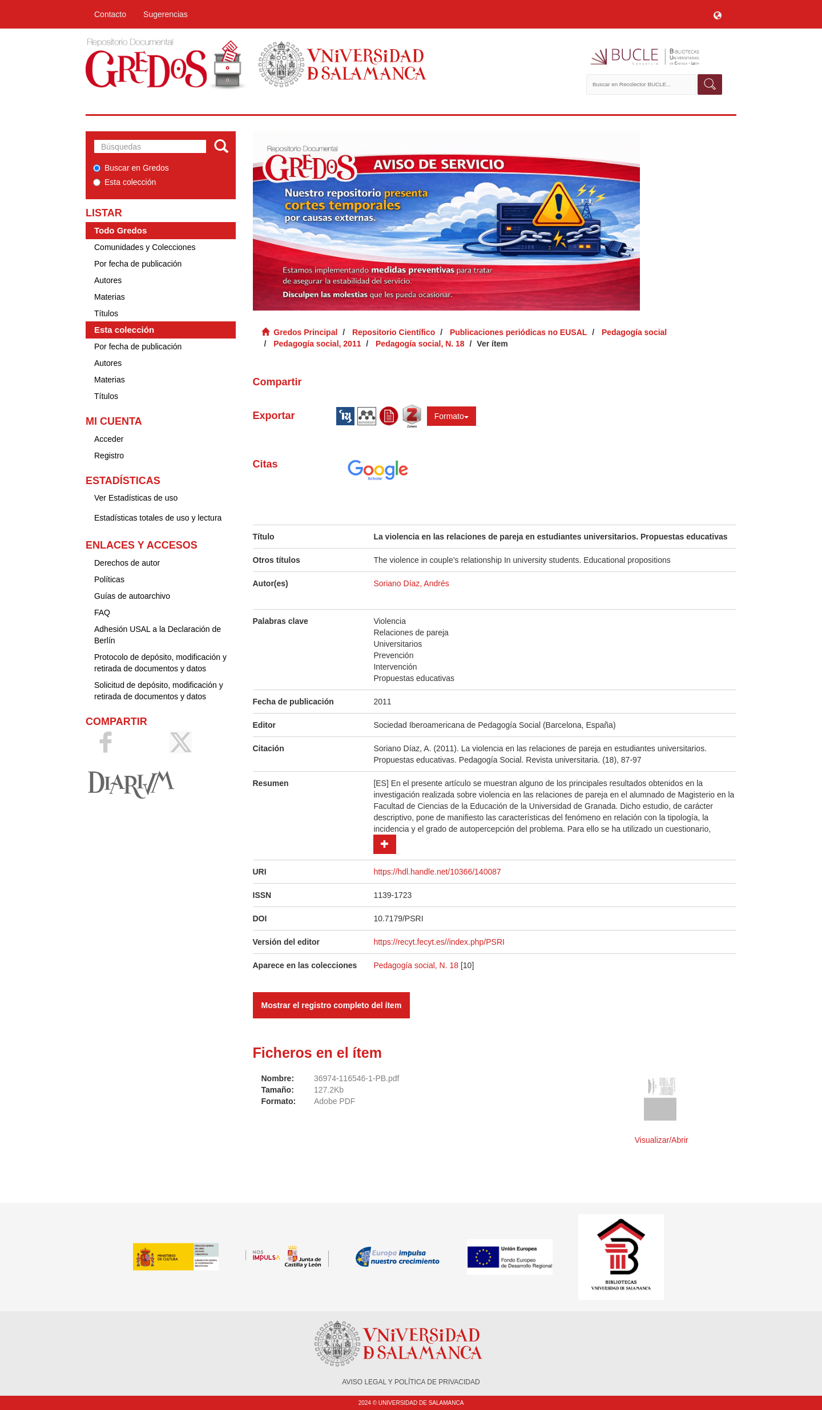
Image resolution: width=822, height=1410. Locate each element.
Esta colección (124, 182)
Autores (108, 280)
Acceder (108, 439)
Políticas (109, 579)
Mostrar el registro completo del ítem (331, 1005)
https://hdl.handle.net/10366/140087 (437, 871)
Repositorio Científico (393, 332)
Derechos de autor (127, 562)
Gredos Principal (305, 332)
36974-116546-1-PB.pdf (356, 1078)
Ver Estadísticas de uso (136, 497)
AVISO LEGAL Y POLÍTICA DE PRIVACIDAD (411, 1382)
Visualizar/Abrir (661, 1140)
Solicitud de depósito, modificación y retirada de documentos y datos (158, 690)
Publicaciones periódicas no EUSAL (518, 332)
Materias (109, 296)
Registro (109, 455)
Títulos (106, 313)
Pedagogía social (634, 332)
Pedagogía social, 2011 (317, 343)
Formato (451, 416)
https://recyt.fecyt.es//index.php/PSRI (439, 941)
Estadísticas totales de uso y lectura (157, 517)
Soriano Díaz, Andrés (411, 583)
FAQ (102, 612)
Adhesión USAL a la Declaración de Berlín (157, 635)
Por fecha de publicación (138, 263)
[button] (717, 14)
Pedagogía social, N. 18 (420, 343)
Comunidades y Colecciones (144, 247)
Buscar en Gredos (131, 167)
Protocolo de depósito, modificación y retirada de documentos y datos (160, 662)
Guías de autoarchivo (132, 596)
